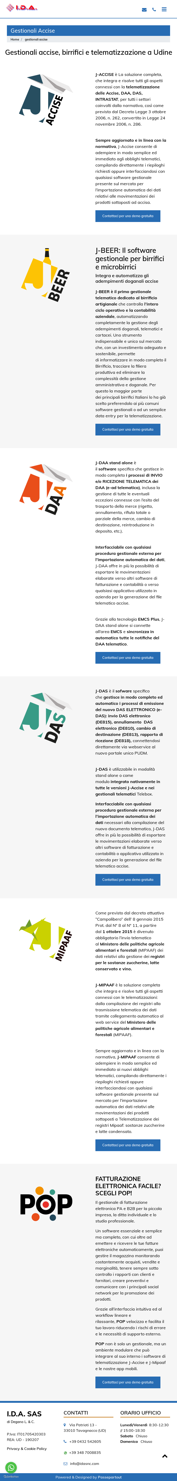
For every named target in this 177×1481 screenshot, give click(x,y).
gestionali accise (36, 39)
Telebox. (145, 794)
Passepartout (110, 1477)
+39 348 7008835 (85, 1452)
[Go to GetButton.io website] (11, 1476)
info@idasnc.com (84, 1463)
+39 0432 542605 (85, 1441)
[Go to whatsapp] (11, 1467)
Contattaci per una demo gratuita (127, 216)
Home (15, 39)
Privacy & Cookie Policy (27, 1448)
